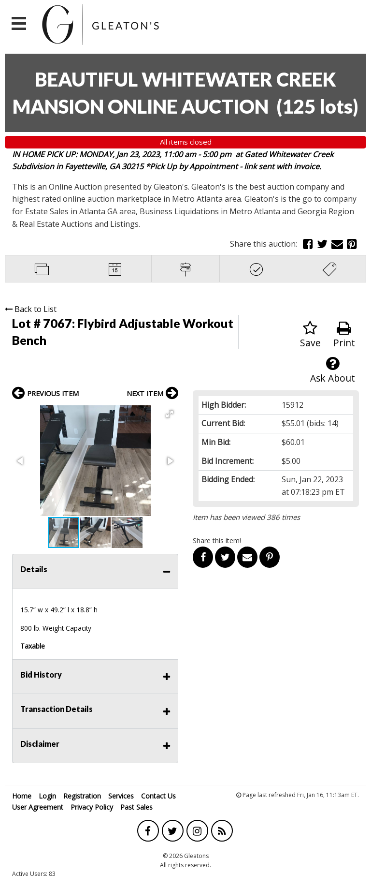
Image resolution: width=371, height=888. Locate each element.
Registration (82, 795)
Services (121, 795)
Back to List (31, 309)
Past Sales (136, 807)
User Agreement (37, 807)
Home (21, 795)
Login (47, 795)
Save (310, 335)
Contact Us (158, 795)
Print (344, 335)
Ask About (332, 370)
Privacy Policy (92, 807)
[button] (169, 414)
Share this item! (217, 540)
